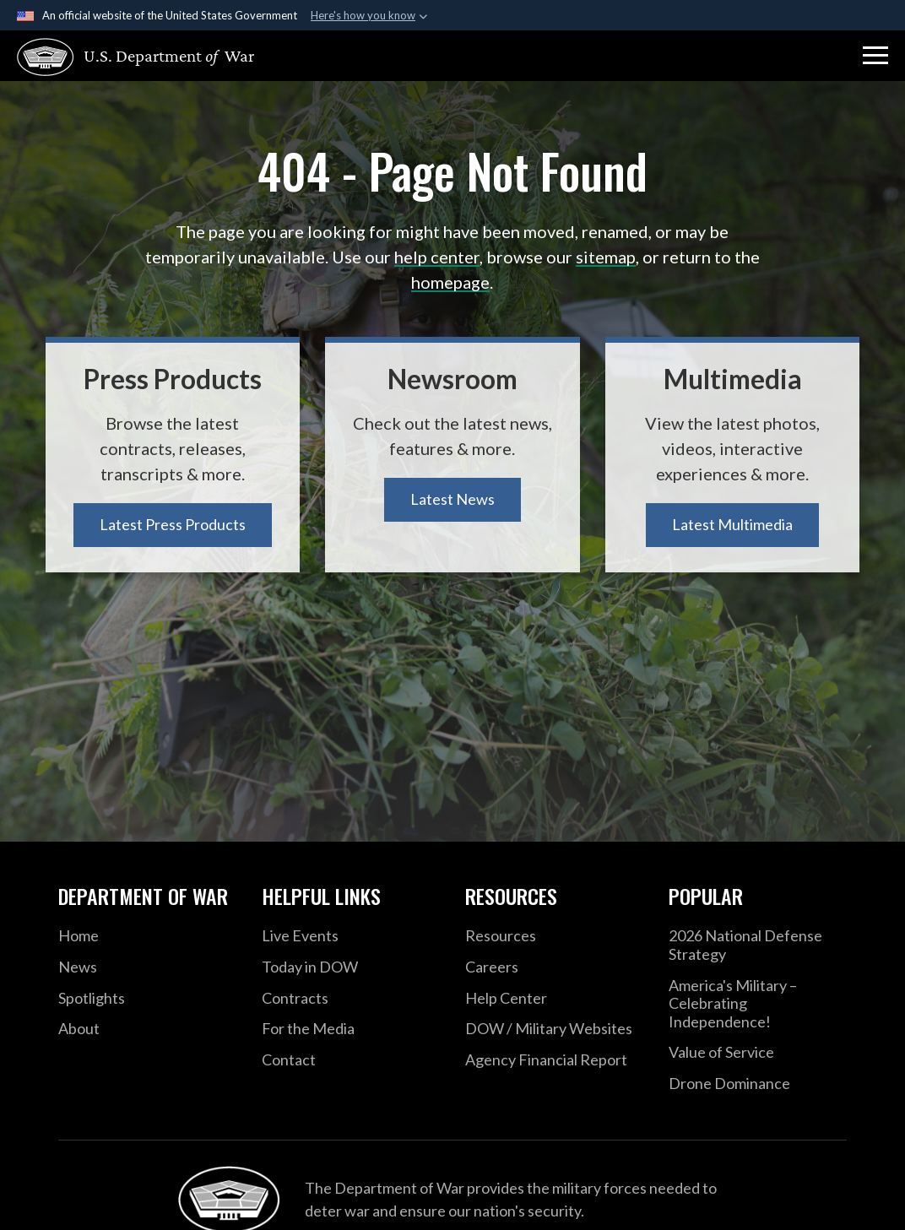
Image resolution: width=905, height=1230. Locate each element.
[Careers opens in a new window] (554, 967)
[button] (875, 55)
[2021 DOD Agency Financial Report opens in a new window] (554, 1060)
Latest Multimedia (732, 524)
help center (437, 257)
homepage (450, 282)
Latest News (452, 499)
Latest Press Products (173, 524)
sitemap (606, 257)
